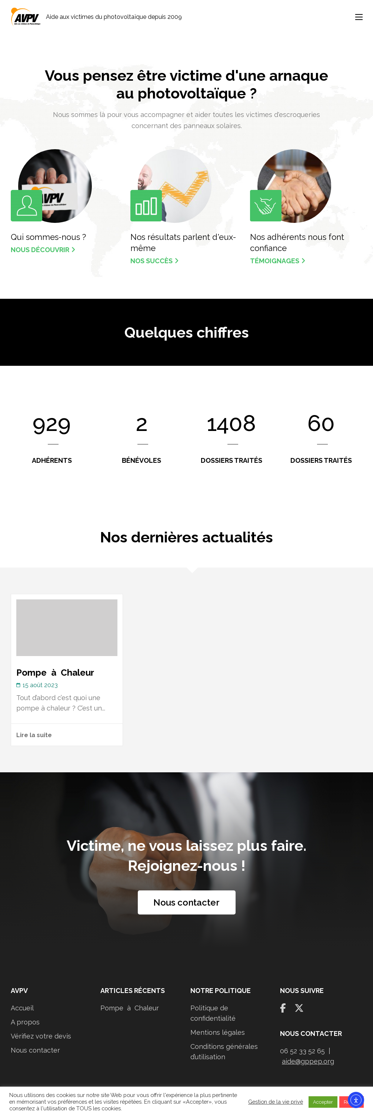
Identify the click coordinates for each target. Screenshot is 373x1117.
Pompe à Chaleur (55, 672)
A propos (25, 1022)
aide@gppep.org (308, 1061)
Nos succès (154, 261)
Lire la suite (34, 735)
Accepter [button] (323, 1102)
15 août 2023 (40, 685)
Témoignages (277, 261)
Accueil (22, 1008)
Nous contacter (186, 902)
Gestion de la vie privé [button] (275, 1101)
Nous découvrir (43, 250)
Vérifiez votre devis (41, 1036)
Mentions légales (217, 1032)
